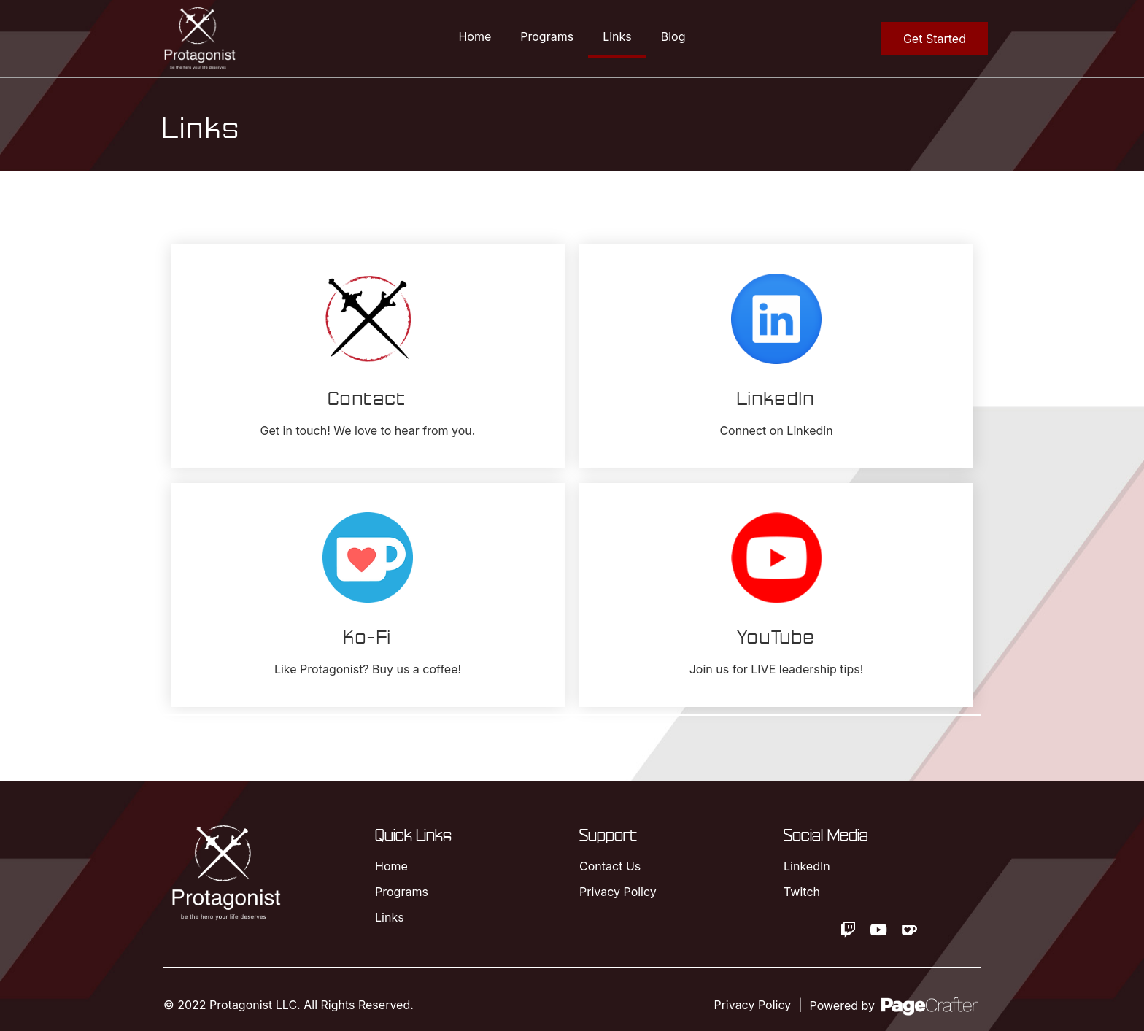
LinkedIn (777, 397)
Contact (367, 397)
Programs (546, 36)
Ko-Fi (368, 636)
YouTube (776, 636)
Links (617, 36)
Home (474, 36)
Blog (673, 36)
